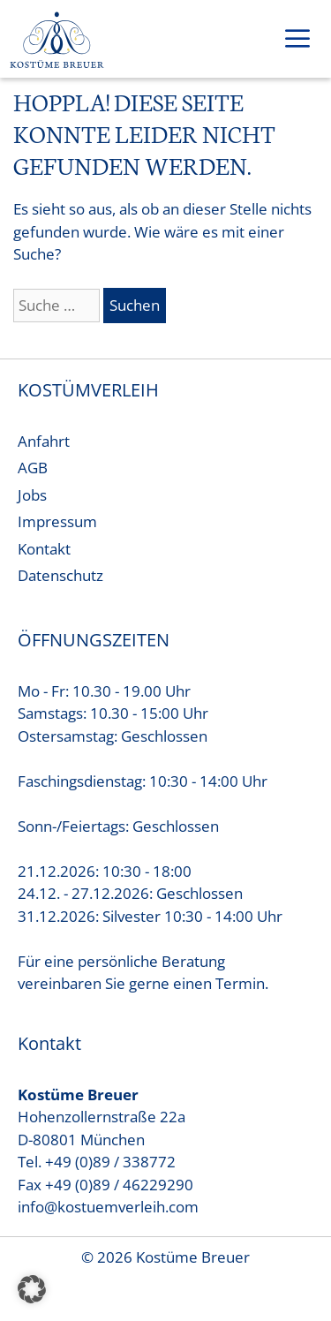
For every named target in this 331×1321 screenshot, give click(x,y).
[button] (32, 1289)
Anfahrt (44, 441)
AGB (33, 467)
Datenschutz (60, 575)
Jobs (32, 495)
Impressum (57, 521)
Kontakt (44, 549)
